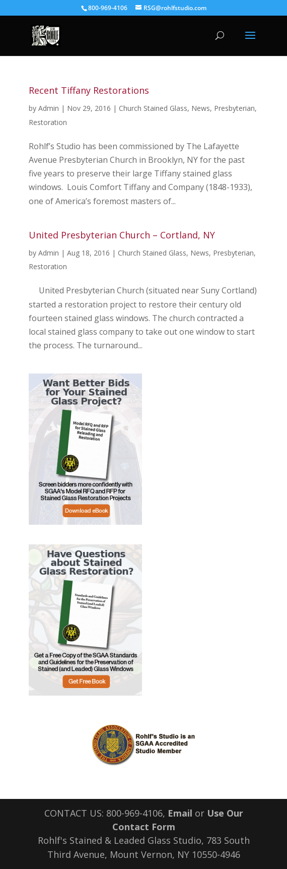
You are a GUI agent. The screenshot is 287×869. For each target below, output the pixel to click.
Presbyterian (234, 108)
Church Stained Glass (153, 108)
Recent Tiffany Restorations (89, 90)
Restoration (48, 122)
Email (180, 813)
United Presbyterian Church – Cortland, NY (122, 235)
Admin (48, 108)
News (200, 108)
